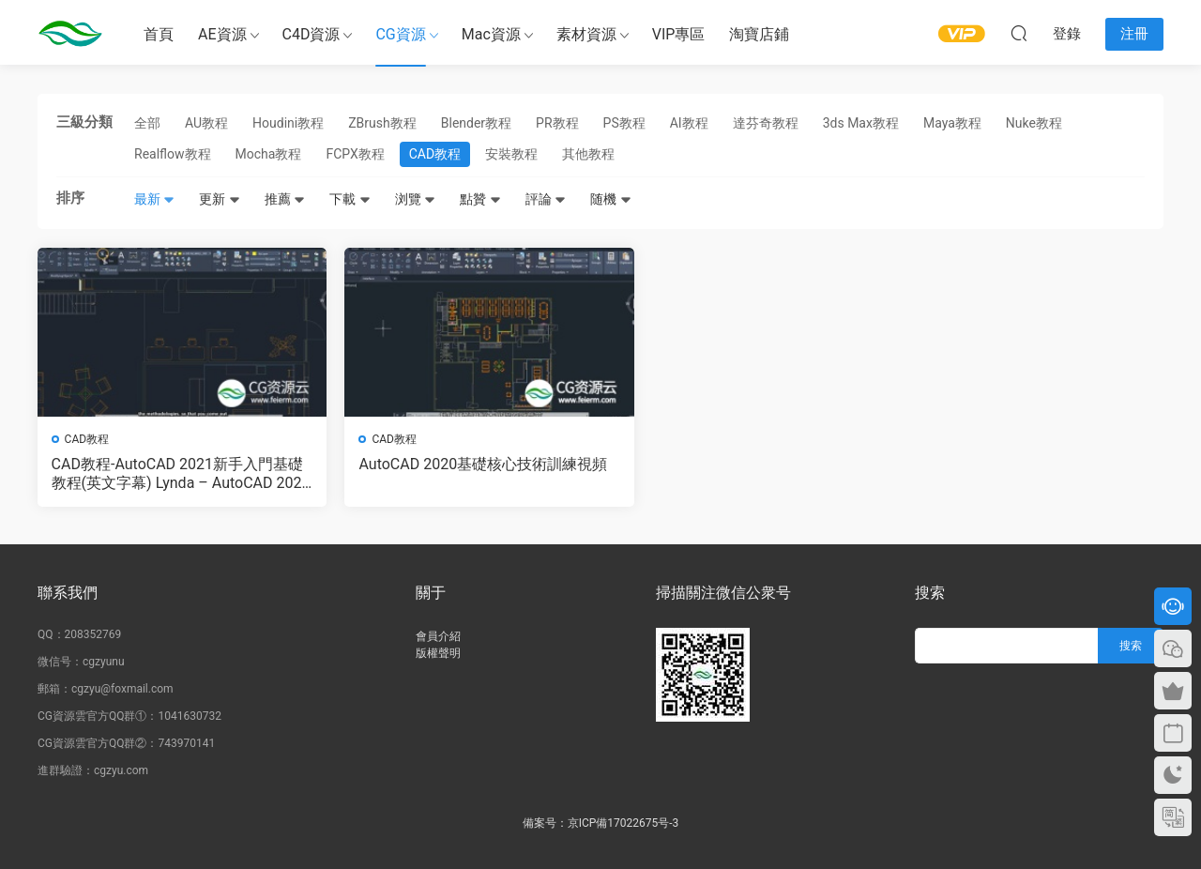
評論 (545, 198)
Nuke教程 (1034, 122)
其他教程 (588, 153)
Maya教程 (952, 122)
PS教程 (624, 122)
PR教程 (557, 122)
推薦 (285, 198)
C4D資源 (311, 34)
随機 (610, 198)
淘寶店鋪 (759, 34)
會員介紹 (438, 636)
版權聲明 (438, 653)
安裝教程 (511, 153)
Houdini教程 (288, 122)
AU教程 (206, 122)
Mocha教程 (269, 153)
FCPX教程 (355, 153)
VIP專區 (679, 34)
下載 (349, 198)
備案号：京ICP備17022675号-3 (601, 823)
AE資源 (222, 34)
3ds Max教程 (861, 122)
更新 (219, 198)
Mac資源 (491, 34)
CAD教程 (435, 153)
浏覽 (415, 198)
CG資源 (400, 34)
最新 (154, 198)
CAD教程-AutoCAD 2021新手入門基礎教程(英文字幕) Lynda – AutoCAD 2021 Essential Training (170, 474)
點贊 (480, 198)
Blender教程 (476, 122)
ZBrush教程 (382, 122)
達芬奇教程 (765, 122)
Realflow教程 (172, 153)
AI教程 (689, 122)
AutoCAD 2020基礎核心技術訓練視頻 (454, 473)
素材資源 (586, 34)
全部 (147, 122)
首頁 (159, 34)
